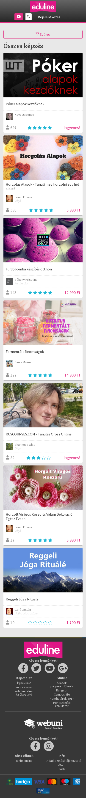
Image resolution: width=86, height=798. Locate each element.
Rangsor (62, 690)
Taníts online (24, 761)
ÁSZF (61, 765)
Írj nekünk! (24, 683)
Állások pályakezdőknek (61, 684)
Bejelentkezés (49, 17)
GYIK (62, 769)
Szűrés (43, 34)
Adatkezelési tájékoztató (24, 692)
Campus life (62, 694)
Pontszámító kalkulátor (62, 704)
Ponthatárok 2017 (62, 698)
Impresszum (24, 687)
